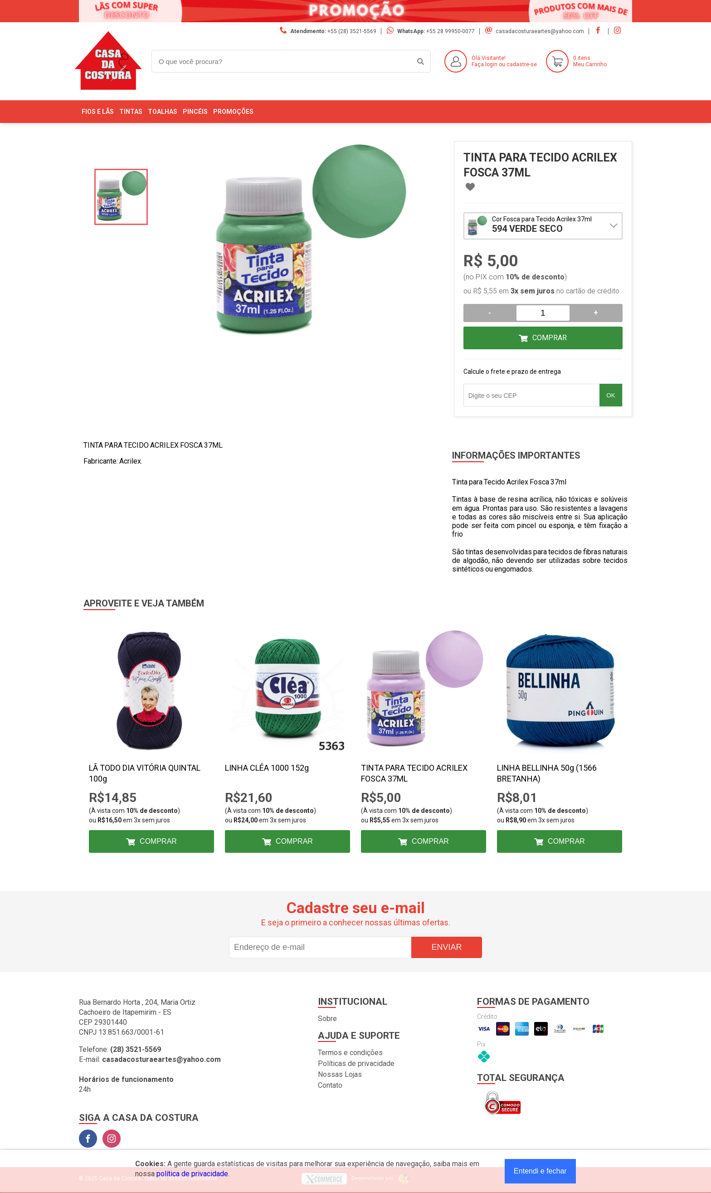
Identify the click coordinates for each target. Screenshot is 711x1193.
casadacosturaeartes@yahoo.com (540, 31)
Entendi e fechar (540, 1171)
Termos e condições (350, 1052)
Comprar (549, 337)
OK (610, 395)
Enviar (446, 947)
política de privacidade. (192, 1173)
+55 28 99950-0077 (450, 31)
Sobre (327, 1018)
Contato (330, 1085)
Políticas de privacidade (356, 1063)
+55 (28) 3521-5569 (351, 31)
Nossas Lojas (340, 1074)
